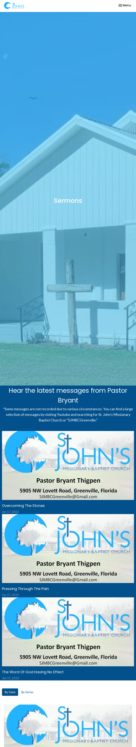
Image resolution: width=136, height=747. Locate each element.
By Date (10, 692)
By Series (27, 692)
